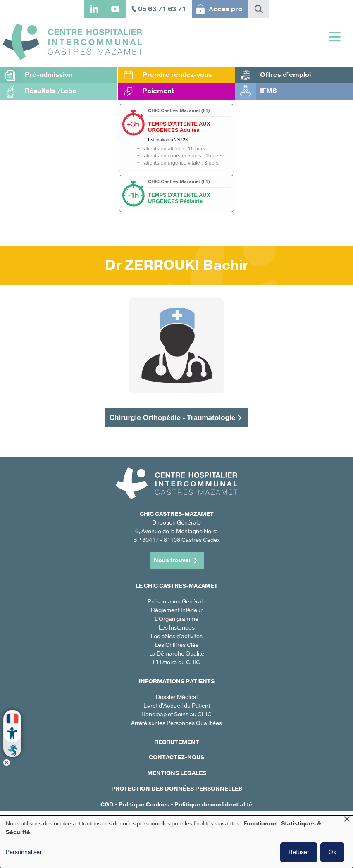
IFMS (268, 90)
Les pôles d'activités (177, 636)
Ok (332, 852)
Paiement (158, 90)
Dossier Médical (177, 697)
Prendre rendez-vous (177, 74)
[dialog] (176, 841)
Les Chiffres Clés (176, 645)
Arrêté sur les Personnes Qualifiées (176, 723)
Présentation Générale (177, 602)
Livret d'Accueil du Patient (176, 706)
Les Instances (177, 628)
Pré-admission (49, 74)
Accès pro (225, 9)
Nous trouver (172, 560)
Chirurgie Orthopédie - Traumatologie (172, 417)
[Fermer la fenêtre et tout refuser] (347, 820)
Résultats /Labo (50, 90)
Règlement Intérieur (177, 610)
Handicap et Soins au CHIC (176, 714)
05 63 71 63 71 (162, 9)
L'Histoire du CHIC (176, 662)
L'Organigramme (176, 619)
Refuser (299, 852)
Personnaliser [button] (24, 852)
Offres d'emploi (285, 74)
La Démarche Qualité (176, 654)
